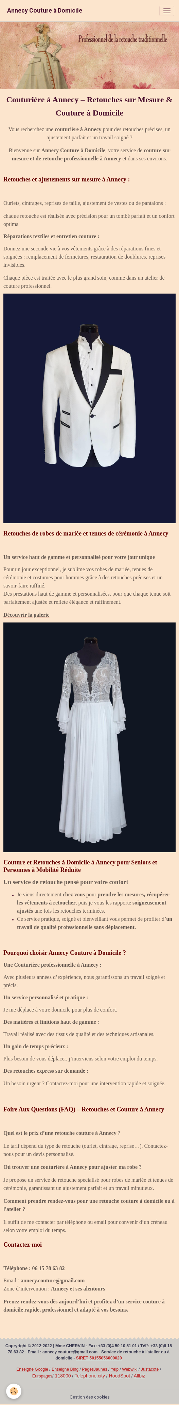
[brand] (45, 11)
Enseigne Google (32, 1369)
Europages (42, 1376)
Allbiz (139, 1375)
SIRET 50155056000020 (99, 1358)
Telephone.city (89, 1375)
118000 (63, 1375)
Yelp (115, 1369)
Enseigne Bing (65, 1369)
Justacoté (150, 1369)
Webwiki (129, 1369)
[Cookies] (13, 1391)
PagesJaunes (95, 1369)
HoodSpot (119, 1375)
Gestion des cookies (90, 1397)
